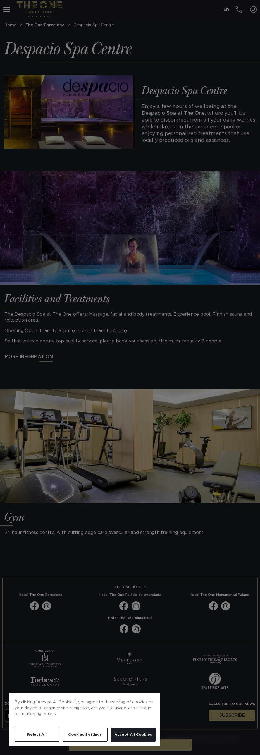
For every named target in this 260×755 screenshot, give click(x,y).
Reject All (36, 734)
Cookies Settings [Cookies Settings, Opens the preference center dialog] (85, 734)
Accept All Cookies (133, 734)
